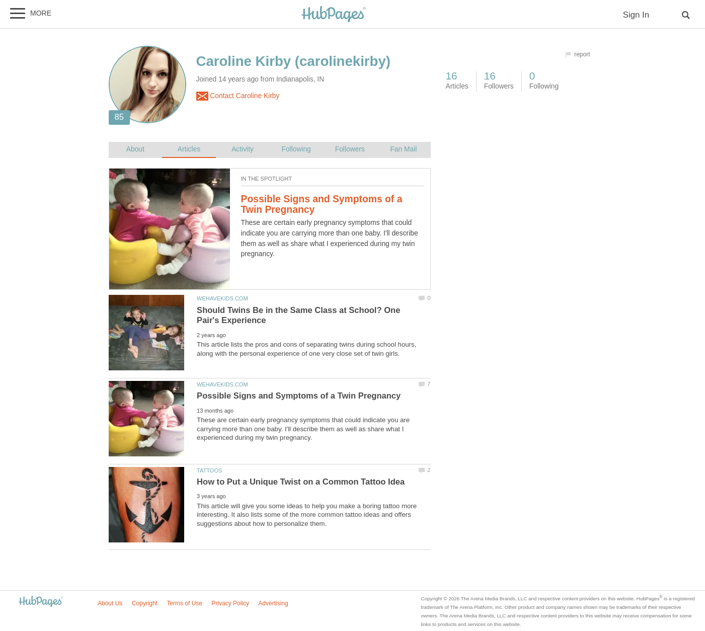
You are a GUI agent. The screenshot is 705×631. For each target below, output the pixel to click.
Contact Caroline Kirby (238, 96)
